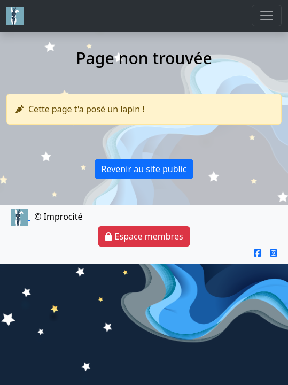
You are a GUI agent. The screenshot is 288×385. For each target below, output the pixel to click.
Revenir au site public (144, 169)
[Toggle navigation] (267, 15)
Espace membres (144, 236)
